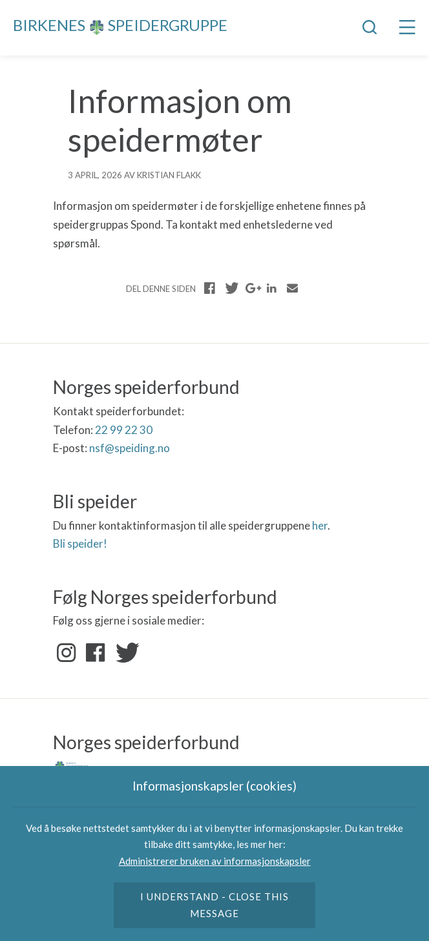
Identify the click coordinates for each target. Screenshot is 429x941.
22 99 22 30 (123, 430)
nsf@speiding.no (129, 448)
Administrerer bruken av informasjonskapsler (215, 861)
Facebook (95, 653)
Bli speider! (80, 543)
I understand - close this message (214, 905)
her (320, 525)
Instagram (66, 653)
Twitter (124, 653)
